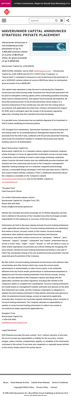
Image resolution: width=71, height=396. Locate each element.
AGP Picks (5, 4)
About (5, 382)
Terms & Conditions (60, 382)
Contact (53, 387)
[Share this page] (67, 20)
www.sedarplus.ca (9, 182)
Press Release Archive (20, 382)
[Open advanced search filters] (61, 20)
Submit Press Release (40, 382)
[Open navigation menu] (4, 20)
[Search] (41, 20)
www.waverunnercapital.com (14, 179)
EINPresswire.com (42, 71)
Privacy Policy (42, 387)
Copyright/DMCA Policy (24, 387)
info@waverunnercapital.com (14, 322)
